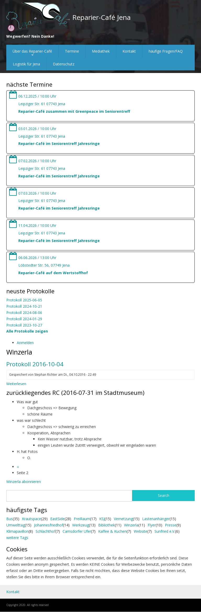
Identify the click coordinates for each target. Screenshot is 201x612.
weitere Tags (17, 537)
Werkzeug (80, 525)
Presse (170, 525)
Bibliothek (106, 525)
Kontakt (129, 51)
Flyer (152, 525)
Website (140, 531)
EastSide (57, 518)
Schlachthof (45, 531)
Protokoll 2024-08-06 (24, 312)
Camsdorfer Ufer (77, 531)
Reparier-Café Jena (101, 17)
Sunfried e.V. (164, 531)
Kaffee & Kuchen (112, 531)
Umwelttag (15, 525)
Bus (9, 518)
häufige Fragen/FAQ (166, 51)
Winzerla (131, 525)
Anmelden (25, 342)
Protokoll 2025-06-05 (24, 299)
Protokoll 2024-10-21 (24, 306)
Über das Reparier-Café (32, 53)
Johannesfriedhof (48, 525)
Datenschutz (63, 63)
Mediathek (101, 51)
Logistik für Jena (26, 63)
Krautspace (31, 518)
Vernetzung (123, 518)
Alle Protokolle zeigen (27, 331)
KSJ (102, 518)
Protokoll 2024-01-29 (24, 318)
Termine (72, 51)
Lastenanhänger (156, 518)
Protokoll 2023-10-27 (24, 325)
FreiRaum (82, 518)
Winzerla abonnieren (23, 481)
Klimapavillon (17, 531)
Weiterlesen (16, 383)
